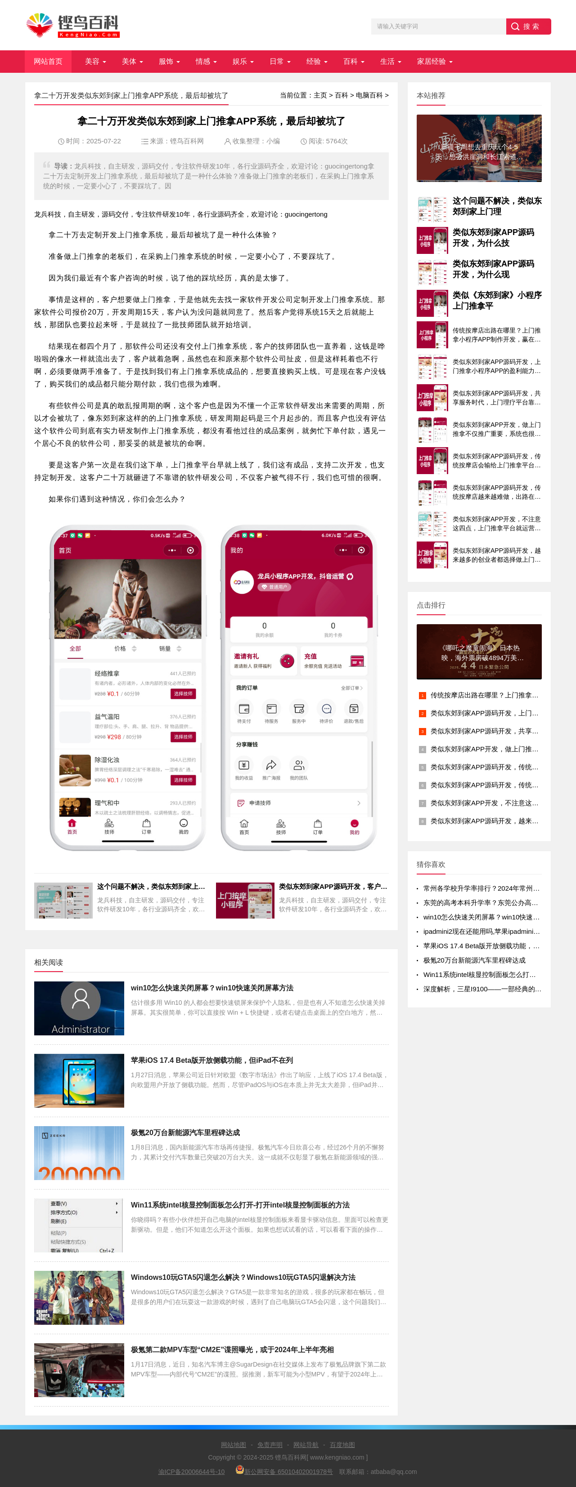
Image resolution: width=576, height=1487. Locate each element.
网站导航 (306, 1444)
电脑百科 (369, 95)
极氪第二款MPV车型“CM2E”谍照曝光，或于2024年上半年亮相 (232, 1350)
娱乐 (240, 61)
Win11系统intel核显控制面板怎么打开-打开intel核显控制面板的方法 (240, 1205)
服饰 (166, 61)
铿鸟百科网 (187, 141)
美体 (129, 61)
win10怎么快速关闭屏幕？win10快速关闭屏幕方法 (212, 988)
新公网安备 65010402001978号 (284, 1470)
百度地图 (342, 1444)
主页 (320, 95)
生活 (387, 61)
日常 (277, 61)
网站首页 (48, 61)
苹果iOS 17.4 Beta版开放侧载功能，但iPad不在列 (212, 1060)
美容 (92, 61)
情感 (203, 61)
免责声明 (270, 1444)
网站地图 (233, 1444)
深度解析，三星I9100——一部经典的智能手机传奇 (499, 989)
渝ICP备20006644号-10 (191, 1471)
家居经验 (431, 61)
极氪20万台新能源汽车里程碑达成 (185, 1132)
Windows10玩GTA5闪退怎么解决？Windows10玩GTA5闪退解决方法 (243, 1277)
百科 (350, 61)
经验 (313, 61)
